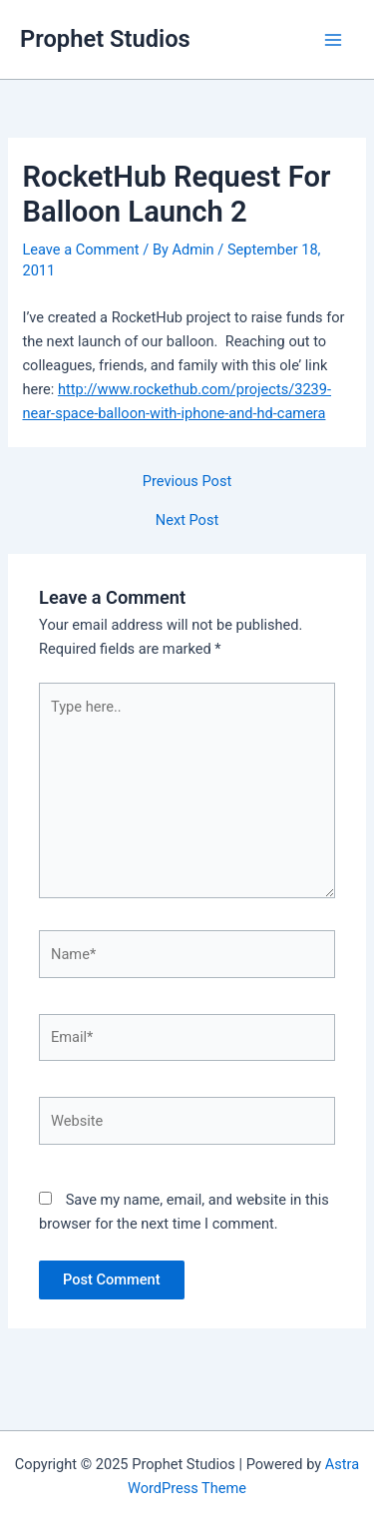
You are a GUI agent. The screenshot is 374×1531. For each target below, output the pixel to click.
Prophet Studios (105, 39)
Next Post (187, 520)
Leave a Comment (80, 249)
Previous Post (187, 481)
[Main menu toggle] (333, 40)
